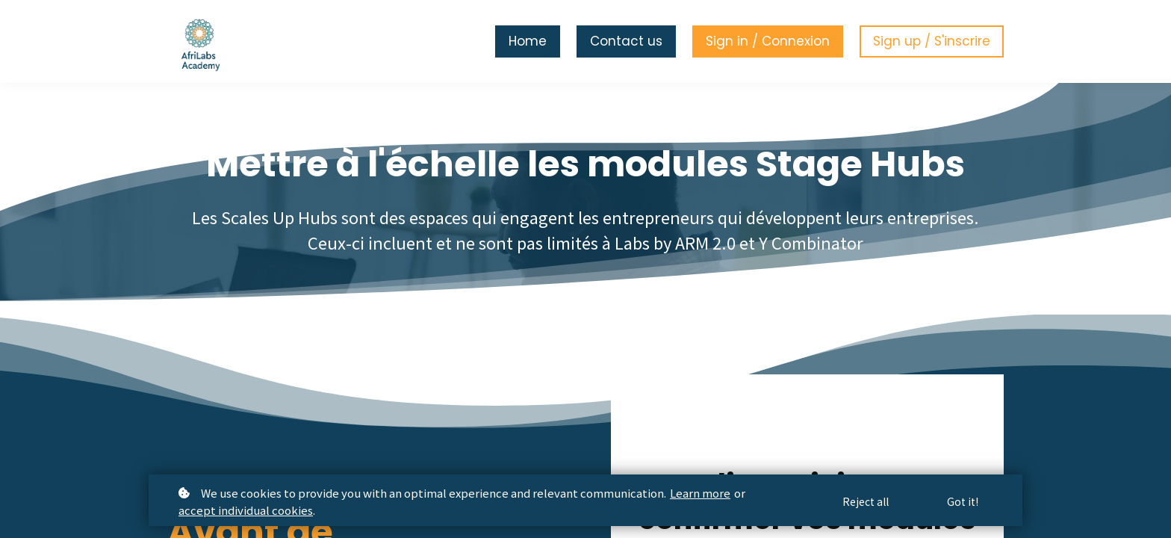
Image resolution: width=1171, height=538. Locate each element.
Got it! (962, 501)
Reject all (865, 501)
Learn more (700, 493)
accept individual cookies (245, 510)
